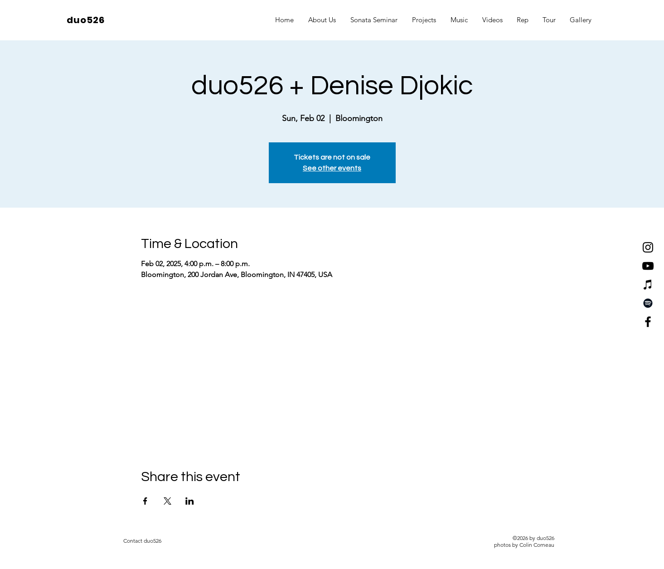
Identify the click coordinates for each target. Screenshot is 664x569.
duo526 (86, 20)
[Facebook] (648, 322)
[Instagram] (648, 247)
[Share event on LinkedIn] (189, 501)
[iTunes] (648, 284)
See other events (332, 168)
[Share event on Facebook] (145, 501)
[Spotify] (648, 303)
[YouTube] (648, 266)
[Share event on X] (167, 501)
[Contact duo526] (142, 541)
